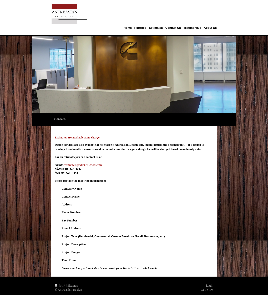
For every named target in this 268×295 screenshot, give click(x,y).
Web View (207, 289)
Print (60, 285)
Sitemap (72, 285)
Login (209, 285)
